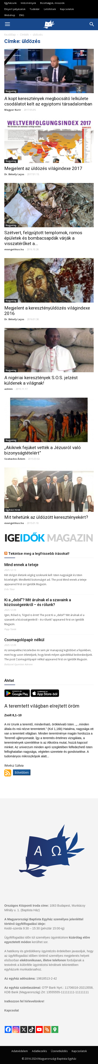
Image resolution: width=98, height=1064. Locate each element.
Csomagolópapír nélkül (24, 639)
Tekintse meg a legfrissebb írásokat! (38, 553)
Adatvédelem (19, 1051)
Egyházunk (10, 3)
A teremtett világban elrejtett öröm (41, 706)
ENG (21, 15)
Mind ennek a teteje (21, 564)
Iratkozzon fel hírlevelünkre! (24, 1001)
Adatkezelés (39, 1051)
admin (8, 388)
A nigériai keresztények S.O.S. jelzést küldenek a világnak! (41, 380)
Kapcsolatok (67, 9)
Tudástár (35, 9)
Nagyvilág (11, 91)
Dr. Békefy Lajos (14, 174)
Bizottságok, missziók (52, 3)
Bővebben (22, 772)
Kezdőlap (10, 34)
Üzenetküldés (59, 1051)
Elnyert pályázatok (14, 9)
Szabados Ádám (14, 458)
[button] (92, 24)
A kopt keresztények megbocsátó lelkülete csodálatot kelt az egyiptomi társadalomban (48, 101)
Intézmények (28, 3)
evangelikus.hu (14, 249)
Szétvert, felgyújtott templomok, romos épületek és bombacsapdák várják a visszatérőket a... (43, 238)
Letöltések (50, 9)
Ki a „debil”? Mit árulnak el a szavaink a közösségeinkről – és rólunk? (37, 602)
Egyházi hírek (13, 509)
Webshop (9, 15)
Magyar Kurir (12, 109)
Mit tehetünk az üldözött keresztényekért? (46, 517)
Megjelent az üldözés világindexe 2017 (43, 168)
